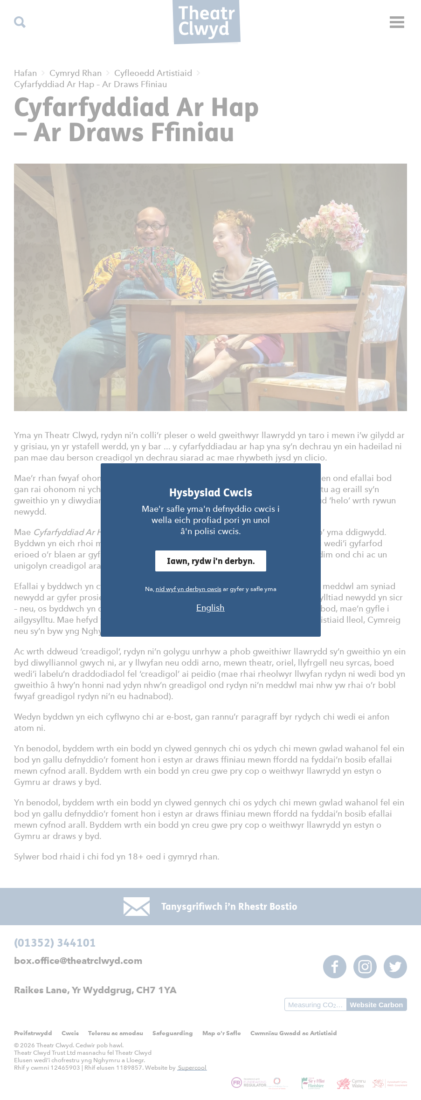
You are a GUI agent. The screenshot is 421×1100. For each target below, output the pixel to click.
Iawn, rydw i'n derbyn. (211, 561)
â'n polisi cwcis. (210, 531)
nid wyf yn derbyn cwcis (188, 588)
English (210, 607)
